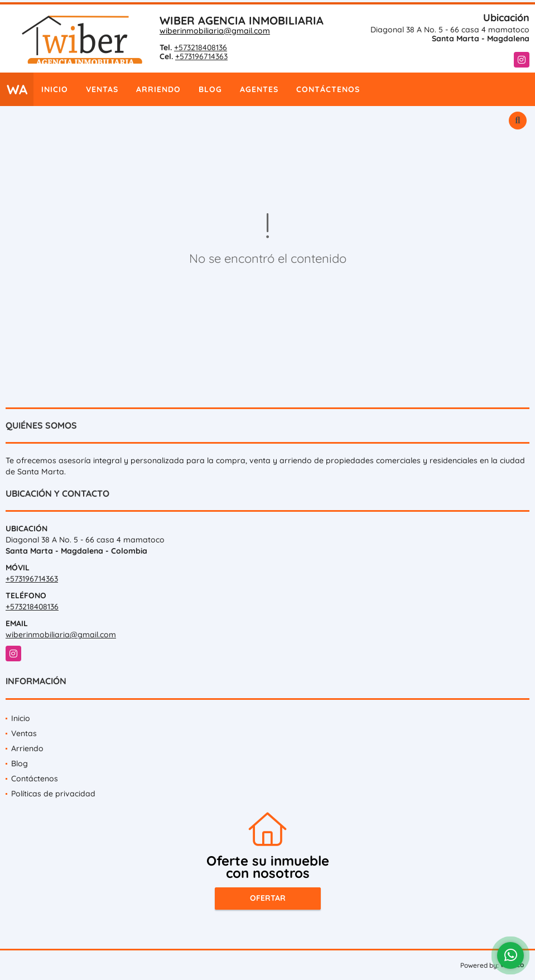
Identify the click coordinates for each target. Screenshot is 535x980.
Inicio (54, 89)
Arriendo (158, 89)
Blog (210, 89)
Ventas (102, 89)
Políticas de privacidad (53, 794)
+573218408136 (200, 47)
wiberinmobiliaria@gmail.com (215, 31)
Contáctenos (328, 89)
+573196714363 (201, 56)
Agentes (259, 89)
